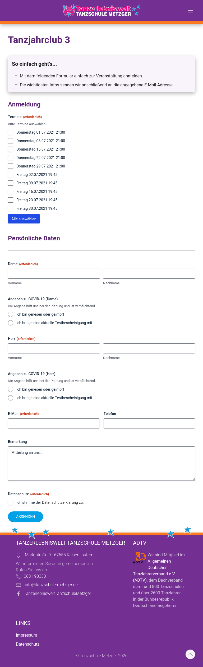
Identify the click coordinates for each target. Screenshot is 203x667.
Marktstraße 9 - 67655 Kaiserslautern (59, 554)
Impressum (26, 635)
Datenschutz (27, 644)
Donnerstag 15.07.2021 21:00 (40, 149)
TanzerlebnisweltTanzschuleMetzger (57, 593)
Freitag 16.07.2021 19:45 (36, 191)
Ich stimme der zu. (50, 502)
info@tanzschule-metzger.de (51, 584)
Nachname (111, 283)
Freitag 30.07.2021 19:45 (36, 208)
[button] (190, 10)
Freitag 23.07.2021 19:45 (36, 200)
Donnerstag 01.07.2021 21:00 (40, 132)
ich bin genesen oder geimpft (40, 314)
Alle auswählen (23, 219)
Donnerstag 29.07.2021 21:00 (40, 166)
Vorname (15, 283)
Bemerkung (17, 442)
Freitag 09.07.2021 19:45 (36, 183)
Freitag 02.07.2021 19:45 (36, 174)
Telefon (110, 414)
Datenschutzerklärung (60, 502)
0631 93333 (35, 576)
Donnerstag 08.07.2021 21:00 (40, 141)
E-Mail (23, 414)
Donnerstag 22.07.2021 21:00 (40, 158)
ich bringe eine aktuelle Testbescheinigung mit (54, 323)
